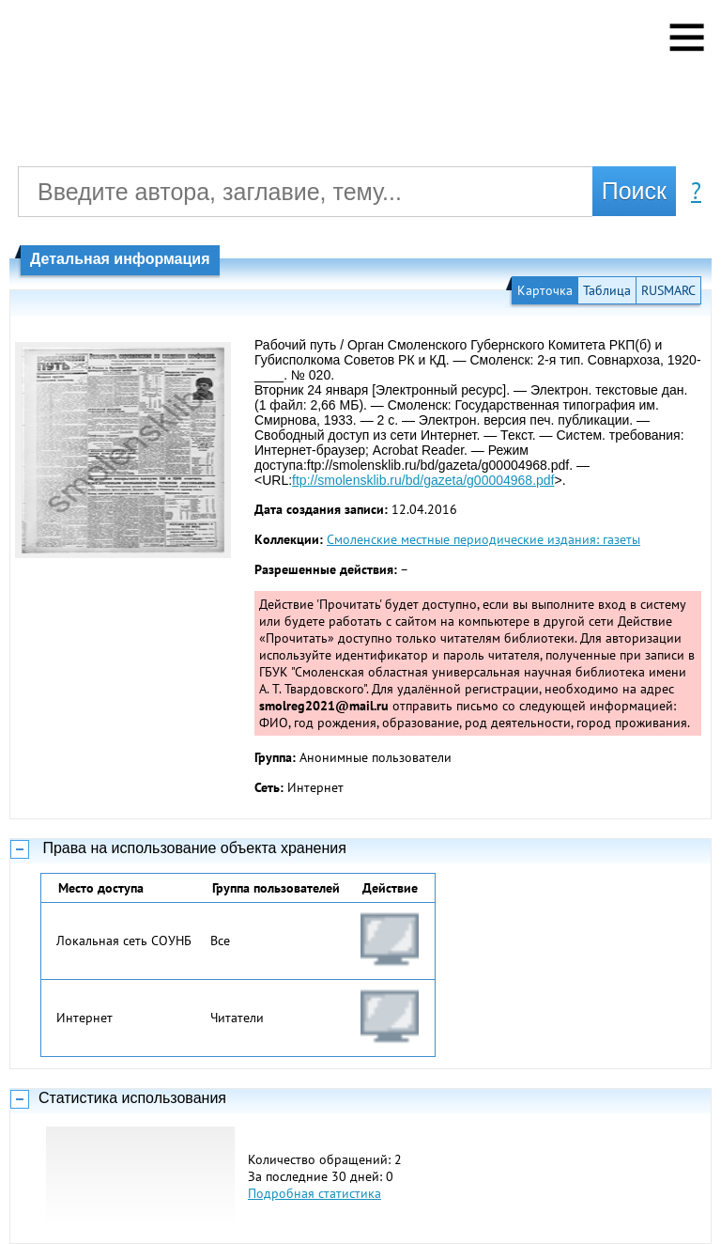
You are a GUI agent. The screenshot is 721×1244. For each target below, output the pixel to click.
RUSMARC (668, 290)
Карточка (545, 290)
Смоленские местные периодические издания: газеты (483, 539)
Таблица (607, 290)
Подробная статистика (314, 1193)
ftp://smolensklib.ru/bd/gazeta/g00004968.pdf (423, 480)
